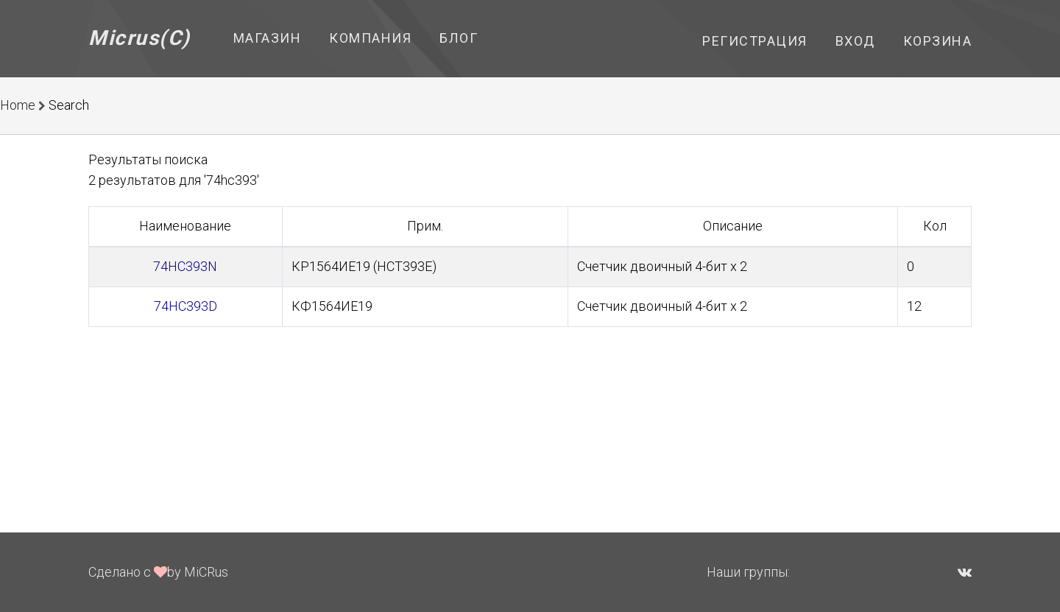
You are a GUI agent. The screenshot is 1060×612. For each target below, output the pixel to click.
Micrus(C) (139, 38)
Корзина (937, 41)
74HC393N (185, 266)
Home (17, 105)
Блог (458, 38)
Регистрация (755, 41)
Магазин (267, 38)
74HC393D (185, 306)
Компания (370, 38)
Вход (855, 41)
